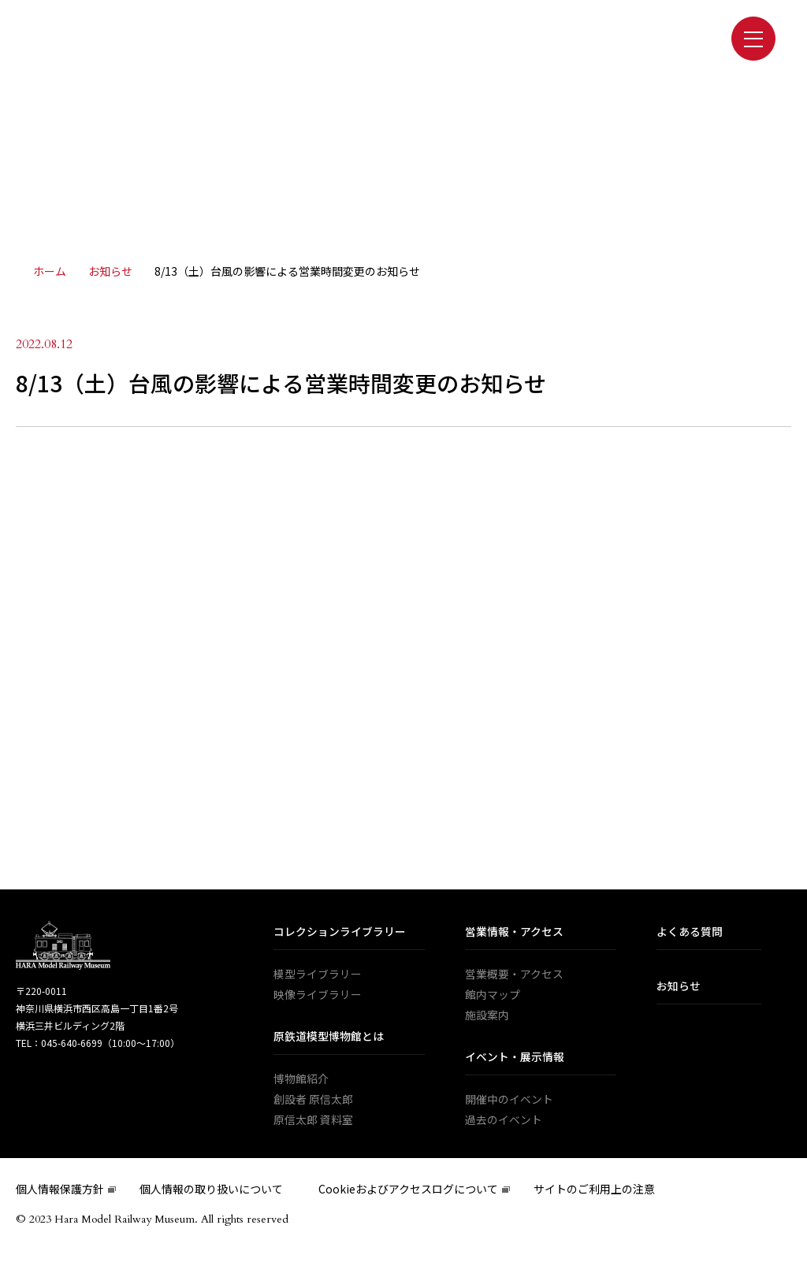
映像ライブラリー (317, 996)
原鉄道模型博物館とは (328, 1037)
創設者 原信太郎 (313, 1100)
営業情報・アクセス (514, 933)
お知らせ (678, 987)
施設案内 (487, 1016)
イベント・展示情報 (514, 1058)
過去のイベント (503, 1121)
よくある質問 (689, 933)
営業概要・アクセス (514, 975)
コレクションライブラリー (339, 933)
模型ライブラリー (317, 975)
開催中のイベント (509, 1100)
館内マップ (492, 996)
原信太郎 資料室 (313, 1121)
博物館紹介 (301, 1080)
